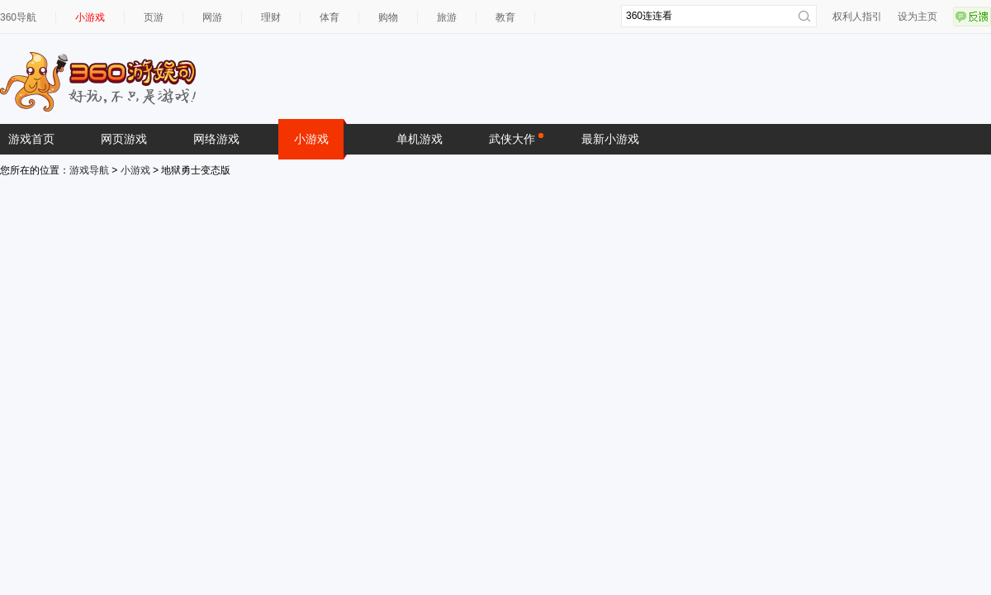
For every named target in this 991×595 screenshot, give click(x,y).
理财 (271, 17)
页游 (154, 17)
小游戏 (90, 17)
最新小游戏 (610, 138)
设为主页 (917, 16)
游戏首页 (31, 138)
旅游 (447, 17)
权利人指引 (857, 16)
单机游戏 (419, 138)
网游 (212, 17)
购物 (388, 17)
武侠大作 (516, 138)
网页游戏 (124, 138)
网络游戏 (216, 138)
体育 (329, 17)
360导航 (18, 17)
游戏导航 (89, 170)
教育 (505, 17)
